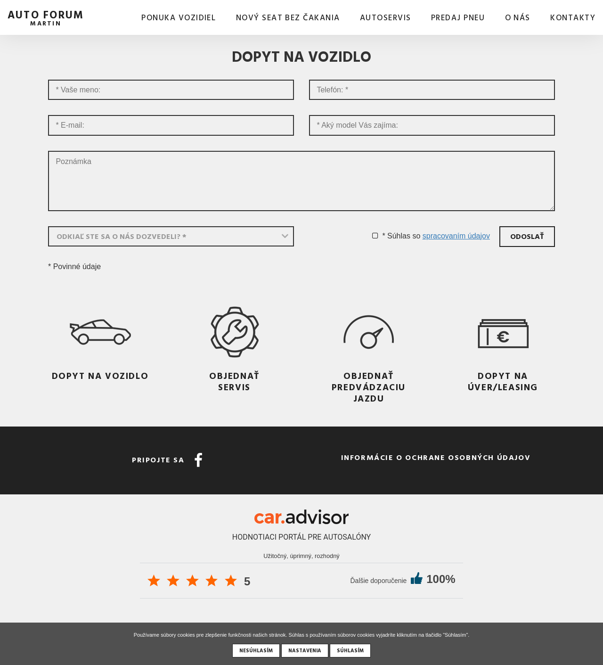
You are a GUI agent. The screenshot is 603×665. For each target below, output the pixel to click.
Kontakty (572, 18)
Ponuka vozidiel (178, 18)
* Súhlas (396, 236)
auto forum (46, 17)
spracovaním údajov (456, 236)
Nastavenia (304, 650)
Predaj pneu (458, 18)
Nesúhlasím (256, 650)
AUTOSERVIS (385, 18)
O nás (517, 18)
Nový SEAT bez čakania (288, 18)
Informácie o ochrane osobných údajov (436, 457)
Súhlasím (350, 650)
